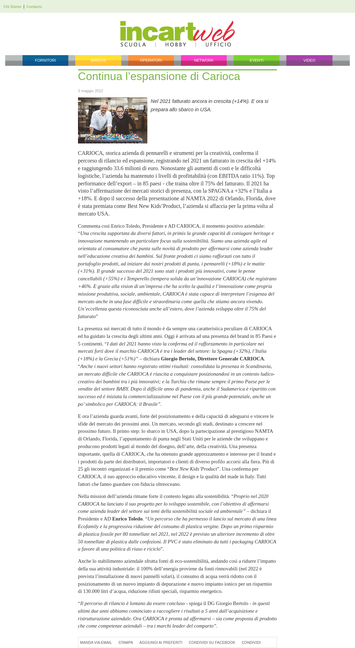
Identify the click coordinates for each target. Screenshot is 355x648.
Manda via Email (96, 642)
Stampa (125, 642)
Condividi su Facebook (212, 642)
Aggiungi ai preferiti (160, 642)
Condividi (251, 642)
